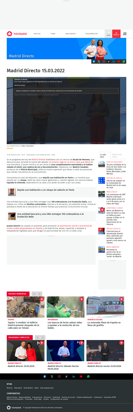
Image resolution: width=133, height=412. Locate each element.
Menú (125, 34)
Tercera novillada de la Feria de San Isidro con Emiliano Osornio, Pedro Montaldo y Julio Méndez (101, 164)
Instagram (103, 61)
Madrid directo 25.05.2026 (25, 350)
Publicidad (56, 397)
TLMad (52, 34)
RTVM (9, 384)
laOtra (36, 388)
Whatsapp (123, 61)
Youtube (118, 61)
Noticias (37, 34)
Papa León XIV (112, 192)
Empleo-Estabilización (84, 397)
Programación (92, 34)
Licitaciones (98, 397)
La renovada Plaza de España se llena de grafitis (105, 307)
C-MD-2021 (66, 48)
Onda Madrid (70, 34)
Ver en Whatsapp (88, 376)
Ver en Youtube (81, 376)
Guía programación (47, 388)
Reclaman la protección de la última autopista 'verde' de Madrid (101, 249)
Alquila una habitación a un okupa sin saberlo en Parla (12, 192)
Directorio (47, 397)
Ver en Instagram (59, 376)
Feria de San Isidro (114, 162)
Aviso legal (38, 399)
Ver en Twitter (52, 377)
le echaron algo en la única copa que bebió (70, 162)
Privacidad (28, 399)
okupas (11, 320)
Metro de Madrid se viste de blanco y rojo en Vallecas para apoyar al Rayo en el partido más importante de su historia (101, 210)
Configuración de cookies (59, 399)
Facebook (93, 61)
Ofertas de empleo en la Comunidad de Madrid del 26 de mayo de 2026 (101, 180)
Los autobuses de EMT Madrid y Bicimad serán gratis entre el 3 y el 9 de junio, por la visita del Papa (101, 194)
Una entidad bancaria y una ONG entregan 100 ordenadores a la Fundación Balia (12, 216)
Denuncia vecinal (95, 320)
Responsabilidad (25, 397)
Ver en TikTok (66, 377)
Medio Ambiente (113, 247)
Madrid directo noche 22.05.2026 (105, 350)
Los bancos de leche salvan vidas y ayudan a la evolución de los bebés (65, 307)
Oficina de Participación (15, 399)
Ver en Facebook (45, 377)
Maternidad (53, 320)
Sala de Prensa (12, 397)
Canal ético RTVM (110, 397)
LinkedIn (113, 61)
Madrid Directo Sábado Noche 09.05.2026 (65, 350)
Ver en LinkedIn (74, 376)
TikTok (108, 61)
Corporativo (13, 393)
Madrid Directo (38, 160)
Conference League (115, 208)
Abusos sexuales (114, 229)
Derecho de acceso (68, 397)
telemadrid (14, 408)
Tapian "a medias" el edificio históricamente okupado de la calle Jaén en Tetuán (25, 307)
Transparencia (37, 397)
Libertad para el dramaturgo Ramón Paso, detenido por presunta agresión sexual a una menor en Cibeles (101, 231)
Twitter (98, 61)
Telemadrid (18, 388)
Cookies (46, 399)
